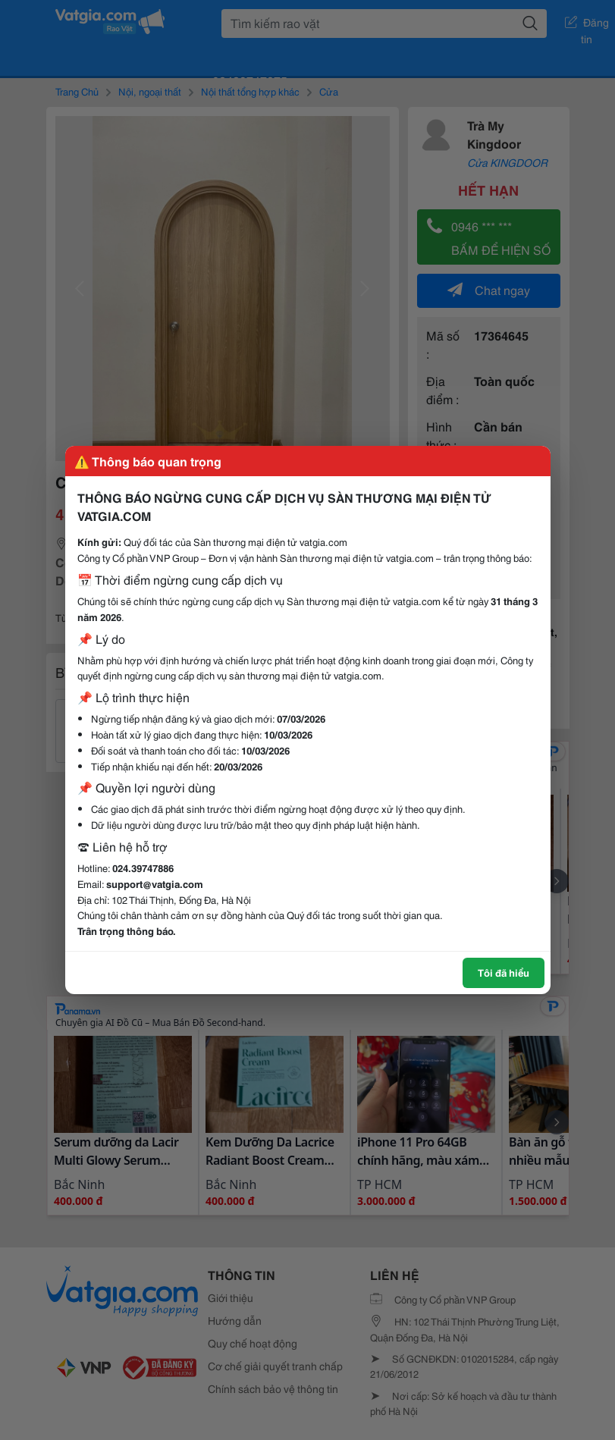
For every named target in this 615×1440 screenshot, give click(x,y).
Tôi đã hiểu (503, 972)
